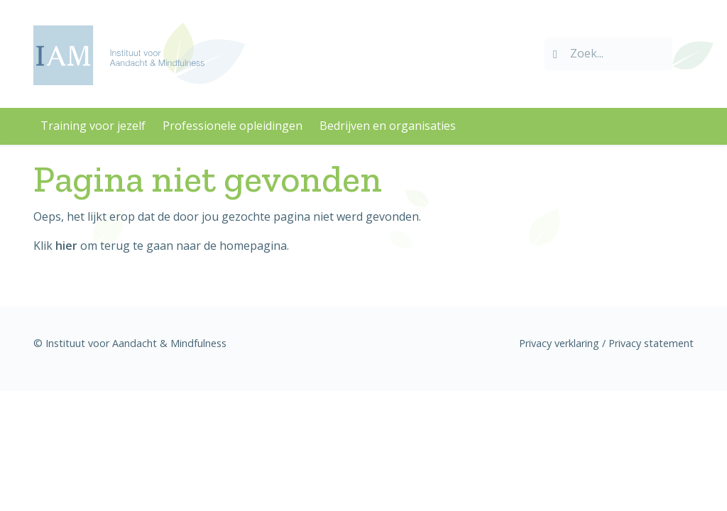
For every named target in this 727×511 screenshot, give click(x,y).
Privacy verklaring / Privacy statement (606, 343)
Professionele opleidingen (232, 125)
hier (66, 245)
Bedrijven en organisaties (387, 125)
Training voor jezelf (93, 125)
